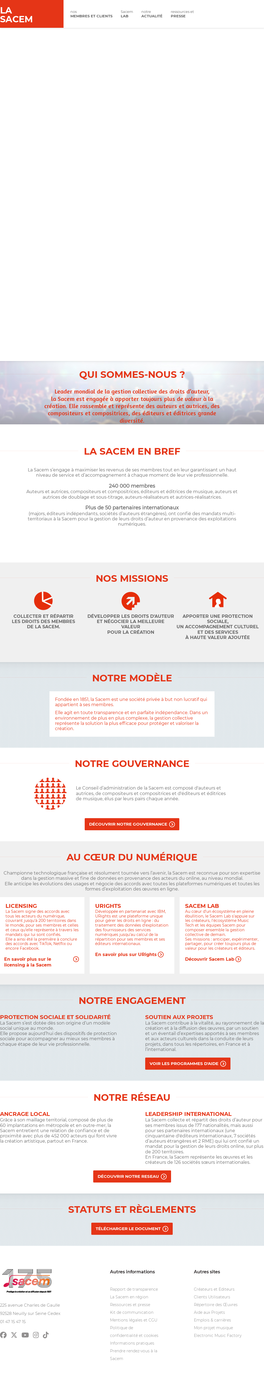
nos (91, 14)
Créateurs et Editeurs (214, 1289)
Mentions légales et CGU (133, 1320)
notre (152, 14)
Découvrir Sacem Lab (209, 959)
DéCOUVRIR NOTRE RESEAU (128, 1176)
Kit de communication (131, 1312)
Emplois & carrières (212, 1320)
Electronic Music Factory (217, 1335)
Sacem (127, 14)
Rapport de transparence (134, 1289)
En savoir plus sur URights (126, 954)
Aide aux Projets (209, 1312)
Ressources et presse (130, 1304)
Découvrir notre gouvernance (128, 824)
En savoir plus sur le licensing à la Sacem (27, 959)
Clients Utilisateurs (212, 1297)
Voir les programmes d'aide (184, 1063)
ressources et (182, 14)
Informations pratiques (132, 1343)
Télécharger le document (128, 1228)
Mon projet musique (213, 1327)
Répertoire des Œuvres (216, 1304)
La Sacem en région (129, 1297)
